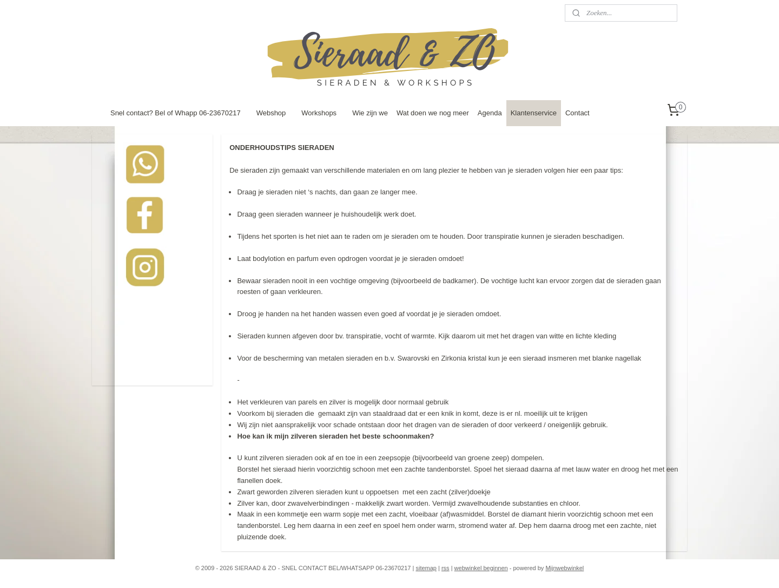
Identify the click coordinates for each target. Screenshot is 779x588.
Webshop (271, 113)
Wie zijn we (370, 113)
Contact (577, 113)
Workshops (318, 113)
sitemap (426, 568)
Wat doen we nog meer (433, 113)
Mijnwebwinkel (564, 568)
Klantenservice (534, 113)
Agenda (490, 113)
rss (445, 568)
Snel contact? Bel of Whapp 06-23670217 (175, 113)
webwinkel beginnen (481, 568)
